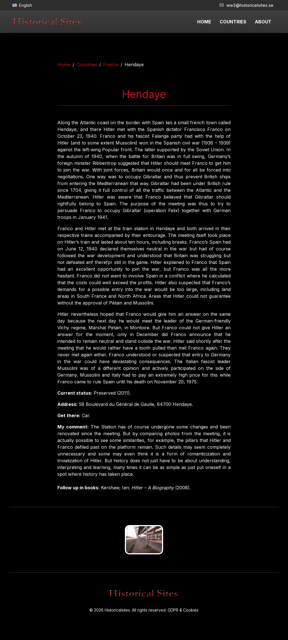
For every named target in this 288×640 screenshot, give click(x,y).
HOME (204, 22)
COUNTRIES (233, 22)
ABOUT (263, 22)
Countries (86, 64)
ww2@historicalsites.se (246, 5)
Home (63, 64)
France (110, 64)
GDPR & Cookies (183, 610)
